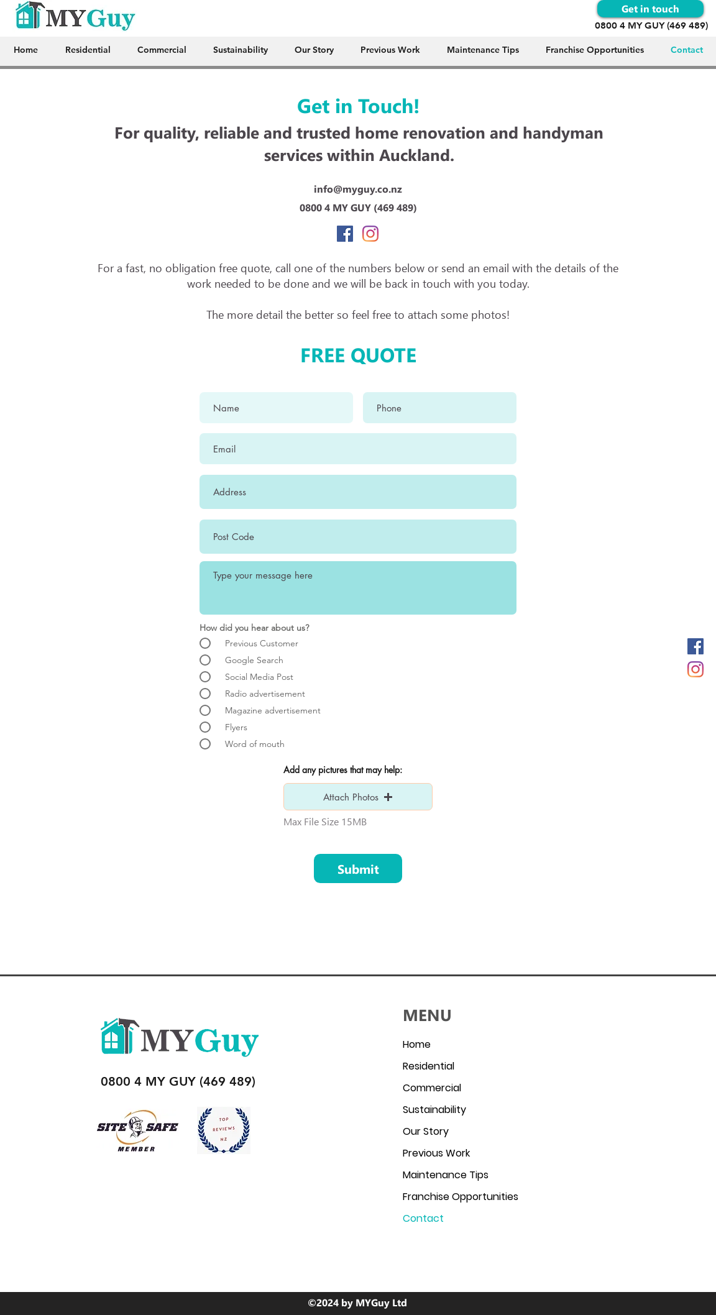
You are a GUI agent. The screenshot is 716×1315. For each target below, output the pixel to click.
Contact (423, 1218)
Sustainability (434, 1109)
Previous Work (436, 1153)
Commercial (432, 1088)
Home (417, 1044)
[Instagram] (695, 669)
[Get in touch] (650, 8)
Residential (428, 1066)
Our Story (426, 1131)
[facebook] (695, 646)
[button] (358, 796)
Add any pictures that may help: (342, 770)
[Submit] (358, 868)
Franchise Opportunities (460, 1196)
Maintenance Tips (446, 1175)
